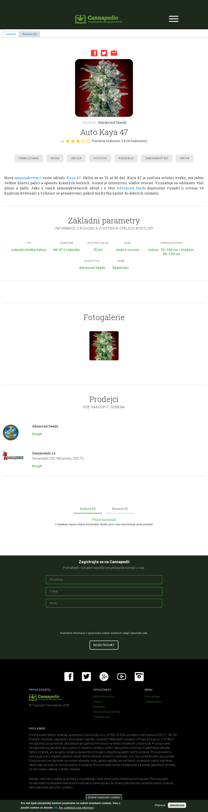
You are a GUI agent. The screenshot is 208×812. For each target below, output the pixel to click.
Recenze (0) (120, 509)
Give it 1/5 (68, 141)
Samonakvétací (156, 158)
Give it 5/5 (88, 141)
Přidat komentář (104, 520)
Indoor (76, 158)
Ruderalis (126, 158)
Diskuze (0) (88, 509)
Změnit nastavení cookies (104, 797)
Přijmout (160, 805)
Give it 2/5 (73, 141)
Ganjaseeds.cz (44, 453)
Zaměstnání (101, 717)
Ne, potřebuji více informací (76, 807)
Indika (55, 158)
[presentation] (104, 621)
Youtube (121, 676)
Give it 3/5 (78, 141)
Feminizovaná (29, 158)
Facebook (94, 53)
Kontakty (99, 706)
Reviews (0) (29, 34)
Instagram (139, 676)
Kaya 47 (73, 177)
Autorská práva (103, 696)
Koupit (37, 434)
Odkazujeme (153, 701)
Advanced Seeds (112, 122)
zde (55, 807)
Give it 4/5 (83, 141)
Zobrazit (12, 34)
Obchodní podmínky (107, 712)
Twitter (104, 53)
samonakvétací (27, 177)
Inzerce (98, 701)
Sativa (184, 158)
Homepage (152, 696)
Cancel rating (62, 141)
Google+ (104, 676)
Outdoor (100, 158)
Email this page (114, 53)
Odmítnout (177, 805)
